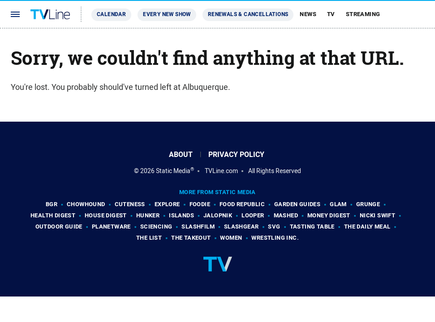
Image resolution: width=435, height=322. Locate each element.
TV (331, 14)
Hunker (147, 215)
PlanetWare (111, 226)
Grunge (368, 204)
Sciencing (156, 226)
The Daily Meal (367, 226)
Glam (338, 204)
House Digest (106, 215)
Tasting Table (312, 226)
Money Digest (328, 215)
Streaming (363, 14)
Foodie (200, 204)
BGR (51, 204)
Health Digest (52, 215)
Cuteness (130, 204)
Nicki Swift (377, 215)
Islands (181, 215)
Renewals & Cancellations (248, 14)
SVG (274, 226)
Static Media (173, 170)
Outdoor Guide (58, 226)
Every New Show (167, 14)
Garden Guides (297, 204)
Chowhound (86, 204)
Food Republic (242, 204)
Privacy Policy (236, 154)
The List (149, 237)
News (308, 14)
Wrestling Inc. (275, 237)
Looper (252, 215)
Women (231, 237)
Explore (167, 204)
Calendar (111, 14)
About (181, 154)
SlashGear (241, 226)
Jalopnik (217, 215)
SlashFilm (198, 226)
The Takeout (191, 237)
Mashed (286, 215)
